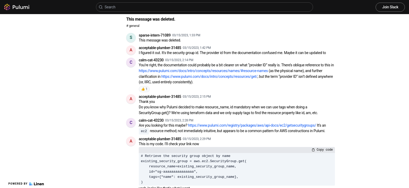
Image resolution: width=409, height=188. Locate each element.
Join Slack (390, 7)
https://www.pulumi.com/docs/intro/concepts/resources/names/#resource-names (203, 71)
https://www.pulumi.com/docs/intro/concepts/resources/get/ (209, 76)
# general (132, 26)
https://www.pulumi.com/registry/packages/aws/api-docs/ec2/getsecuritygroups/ (252, 125)
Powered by (26, 183)
